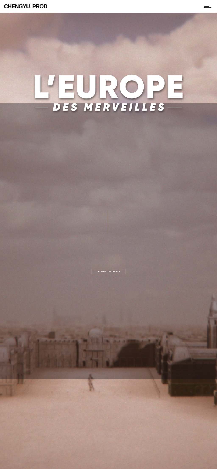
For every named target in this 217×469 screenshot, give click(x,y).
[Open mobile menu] (208, 6)
